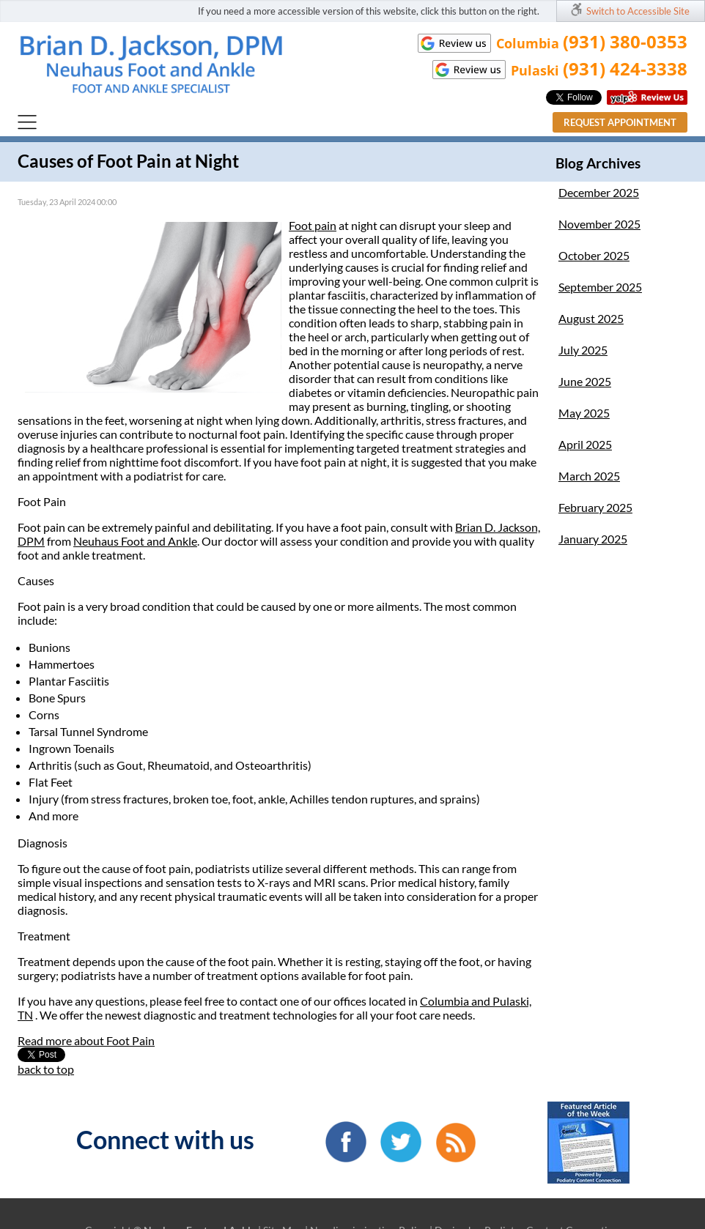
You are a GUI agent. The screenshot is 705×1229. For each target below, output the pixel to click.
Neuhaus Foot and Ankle (135, 541)
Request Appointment (620, 122)
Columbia (445, 1001)
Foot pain (312, 225)
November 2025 (599, 224)
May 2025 (584, 413)
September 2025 (600, 287)
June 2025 (584, 381)
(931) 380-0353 (625, 41)
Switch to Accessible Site (638, 11)
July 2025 (583, 350)
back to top (46, 1069)
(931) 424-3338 (625, 68)
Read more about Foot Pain (86, 1040)
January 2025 (592, 539)
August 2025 (591, 318)
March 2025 (589, 476)
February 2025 (595, 507)
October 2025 (594, 255)
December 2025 (598, 192)
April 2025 (585, 444)
